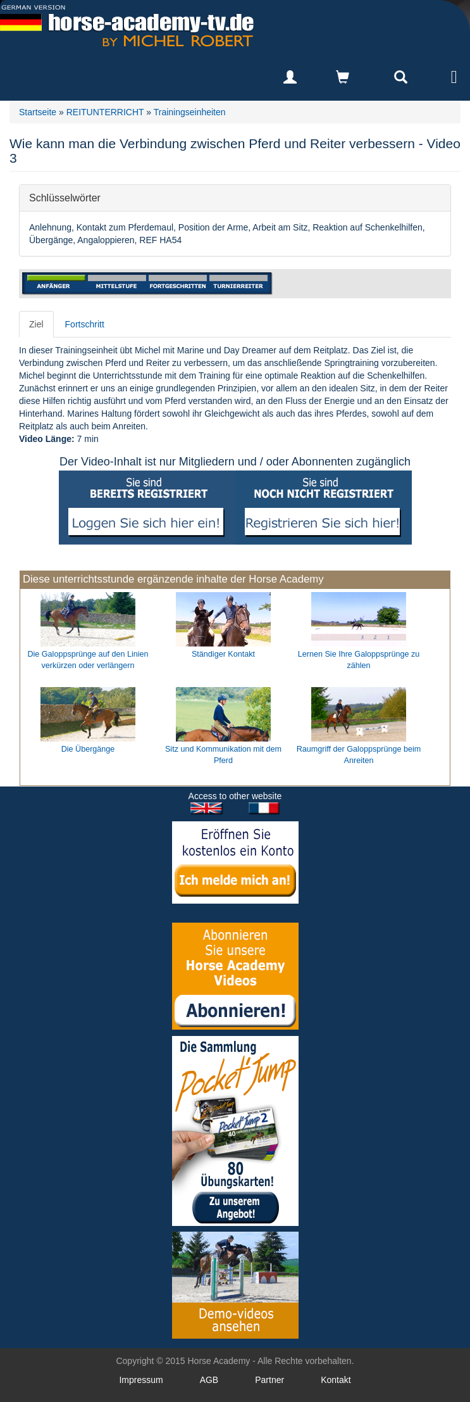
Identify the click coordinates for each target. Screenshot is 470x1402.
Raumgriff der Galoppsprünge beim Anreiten (359, 755)
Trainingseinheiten (190, 112)
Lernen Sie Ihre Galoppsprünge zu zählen (359, 660)
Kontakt (335, 1380)
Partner (269, 1380)
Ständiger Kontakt (223, 654)
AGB (209, 1380)
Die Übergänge (88, 749)
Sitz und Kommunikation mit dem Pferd (223, 755)
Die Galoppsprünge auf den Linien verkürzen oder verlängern (87, 660)
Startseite (37, 112)
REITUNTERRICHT (105, 112)
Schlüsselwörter (65, 197)
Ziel (36, 324)
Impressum (141, 1380)
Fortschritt (84, 324)
